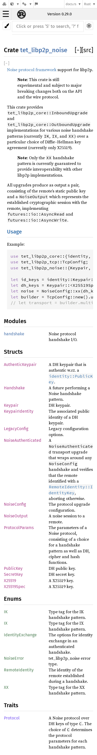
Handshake (14, 387)
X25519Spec (14, 586)
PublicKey (13, 568)
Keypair (11, 405)
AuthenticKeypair (20, 364)
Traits (11, 705)
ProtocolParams (19, 527)
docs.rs (71, 4)
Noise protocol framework (31, 69)
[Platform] (27, 4)
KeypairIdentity (18, 411)
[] (78, 50)
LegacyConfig (16, 428)
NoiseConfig (15, 504)
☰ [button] (6, 14)
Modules (15, 321)
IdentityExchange (20, 634)
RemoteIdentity (19, 669)
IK (6, 611)
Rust (87, 4)
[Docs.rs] (4, 4)
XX (6, 687)
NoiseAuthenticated (22, 440)
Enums (12, 598)
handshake (14, 333)
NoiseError (14, 658)
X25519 (10, 580)
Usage (14, 232)
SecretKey (13, 574)
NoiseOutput (16, 515)
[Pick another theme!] (7, 26)
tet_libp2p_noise (43, 50)
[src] (87, 50)
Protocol (12, 718)
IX (6, 623)
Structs (13, 351)
